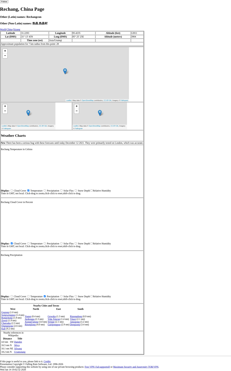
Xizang (16, 29)
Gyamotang (19, 352)
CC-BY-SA (107, 100)
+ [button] (5, 51)
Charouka (6, 323)
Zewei (4, 320)
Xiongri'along (31, 322)
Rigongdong (76, 316)
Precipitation (53, 190)
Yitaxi (73, 319)
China (9, 29)
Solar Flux (68, 190)
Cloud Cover (20, 190)
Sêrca (17, 345)
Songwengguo (8, 315)
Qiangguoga (7, 326)
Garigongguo (54, 324)
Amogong (75, 322)
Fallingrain (124, 100)
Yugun (28, 316)
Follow (4, 1)
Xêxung (18, 348)
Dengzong (75, 324)
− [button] (5, 56)
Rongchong (7, 317)
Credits (47, 361)
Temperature (36, 190)
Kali (3, 328)
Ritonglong (30, 324)
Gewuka (52, 316)
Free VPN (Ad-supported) (97, 367)
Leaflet (68, 100)
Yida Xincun (54, 319)
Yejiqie (51, 322)
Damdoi (18, 342)
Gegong (5, 312)
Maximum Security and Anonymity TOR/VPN (135, 367)
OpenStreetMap (88, 100)
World (3, 29)
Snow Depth (84, 190)
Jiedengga (30, 319)
